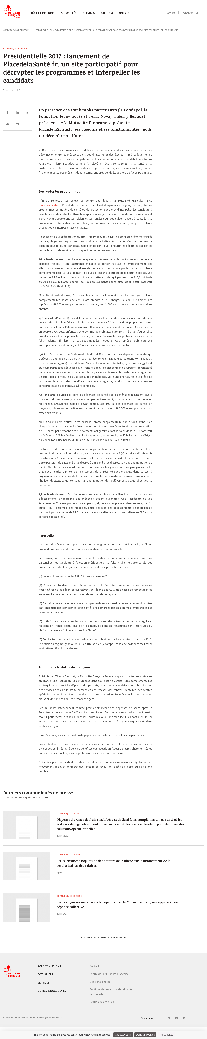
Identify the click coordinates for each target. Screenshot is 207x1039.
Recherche (187, 13)
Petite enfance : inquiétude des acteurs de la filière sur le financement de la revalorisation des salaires (119, 878)
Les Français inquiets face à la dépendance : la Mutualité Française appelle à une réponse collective (119, 919)
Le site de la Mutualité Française (109, 986)
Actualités (68, 13)
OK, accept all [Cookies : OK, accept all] (123, 1034)
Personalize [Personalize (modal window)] (166, 1034)
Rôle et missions (42, 13)
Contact (170, 13)
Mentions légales (99, 993)
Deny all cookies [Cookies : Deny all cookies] (145, 1034)
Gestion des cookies (101, 1014)
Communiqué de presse (15, 48)
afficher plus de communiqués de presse (103, 949)
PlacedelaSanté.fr (49, 205)
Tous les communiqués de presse (25, 797)
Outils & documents (115, 13)
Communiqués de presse (16, 30)
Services (89, 13)
